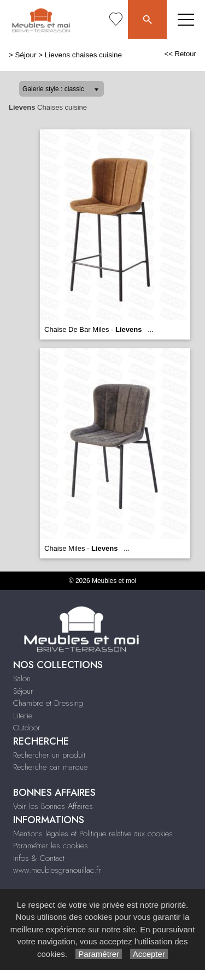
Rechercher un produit (49, 755)
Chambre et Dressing (48, 703)
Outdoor (26, 728)
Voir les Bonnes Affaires (53, 806)
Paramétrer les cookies (50, 846)
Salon (22, 679)
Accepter (149, 954)
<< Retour (180, 54)
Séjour (26, 55)
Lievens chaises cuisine (83, 55)
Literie (22, 716)
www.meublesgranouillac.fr (57, 870)
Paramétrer (98, 954)
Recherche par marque (50, 767)
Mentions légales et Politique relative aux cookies (93, 834)
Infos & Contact (39, 858)
